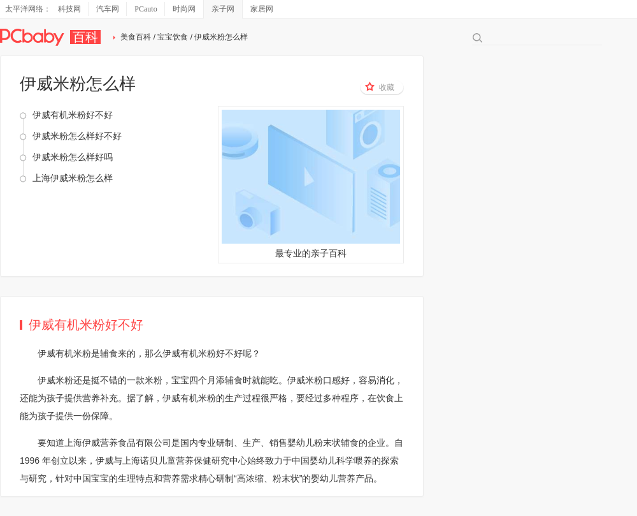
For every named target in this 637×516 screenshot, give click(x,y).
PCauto (145, 8)
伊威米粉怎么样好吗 (72, 157)
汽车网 (107, 8)
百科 (85, 37)
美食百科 (135, 37)
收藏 (379, 87)
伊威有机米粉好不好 (72, 115)
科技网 (69, 8)
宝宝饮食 (172, 37)
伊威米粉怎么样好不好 (77, 136)
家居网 (261, 8)
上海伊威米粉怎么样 (72, 178)
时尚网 (184, 8)
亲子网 (222, 8)
